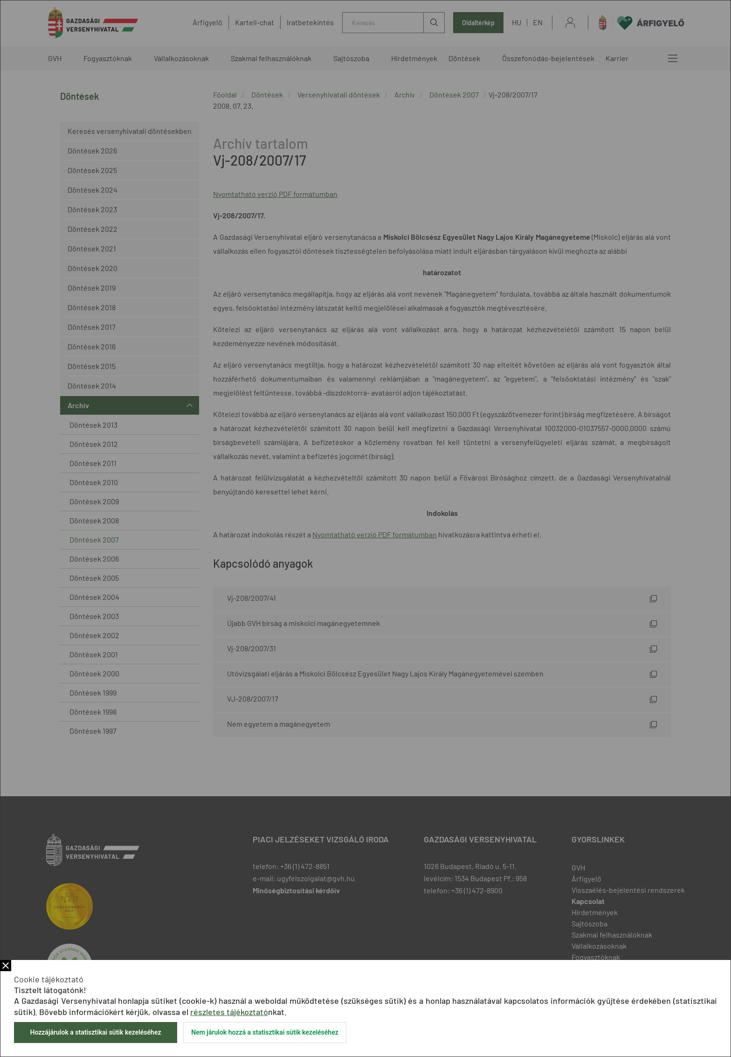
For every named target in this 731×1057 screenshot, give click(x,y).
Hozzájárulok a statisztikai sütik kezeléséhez (95, 1032)
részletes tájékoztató (229, 1012)
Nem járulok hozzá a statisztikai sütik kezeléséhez (264, 1032)
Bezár (5, 965)
